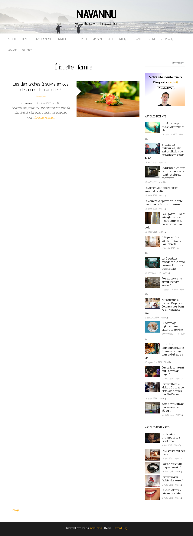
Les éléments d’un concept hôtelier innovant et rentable (161, 189)
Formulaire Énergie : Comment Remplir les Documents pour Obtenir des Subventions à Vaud (165, 306)
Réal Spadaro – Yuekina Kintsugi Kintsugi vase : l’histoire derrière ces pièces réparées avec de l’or (165, 220)
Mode (110, 39)
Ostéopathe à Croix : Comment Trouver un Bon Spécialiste (172, 241)
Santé (138, 39)
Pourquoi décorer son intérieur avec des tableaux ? (172, 282)
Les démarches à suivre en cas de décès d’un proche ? (41, 86)
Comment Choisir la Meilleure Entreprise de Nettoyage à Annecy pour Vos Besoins (173, 389)
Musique (124, 39)
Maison (97, 39)
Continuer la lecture (44, 117)
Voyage (12, 50)
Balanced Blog (120, 528)
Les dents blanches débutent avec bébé (171, 491)
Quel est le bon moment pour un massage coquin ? (173, 371)
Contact (27, 50)
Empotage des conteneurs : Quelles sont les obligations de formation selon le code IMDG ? (164, 151)
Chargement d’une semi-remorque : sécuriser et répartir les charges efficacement (173, 173)
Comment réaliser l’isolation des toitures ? (172, 478)
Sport (151, 39)
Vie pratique (168, 39)
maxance (30, 103)
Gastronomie (44, 39)
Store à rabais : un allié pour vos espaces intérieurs (173, 407)
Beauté (26, 39)
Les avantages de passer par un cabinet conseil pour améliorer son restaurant (164, 202)
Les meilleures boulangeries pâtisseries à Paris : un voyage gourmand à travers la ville (164, 351)
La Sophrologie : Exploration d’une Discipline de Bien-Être (172, 326)
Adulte (12, 39)
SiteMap (15, 510)
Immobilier (64, 39)
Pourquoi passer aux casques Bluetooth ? (172, 465)
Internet (81, 39)
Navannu (96, 14)
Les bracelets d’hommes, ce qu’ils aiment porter (171, 438)
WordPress (96, 528)
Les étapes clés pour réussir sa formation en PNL (173, 127)
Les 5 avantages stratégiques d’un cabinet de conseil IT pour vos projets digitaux (173, 263)
